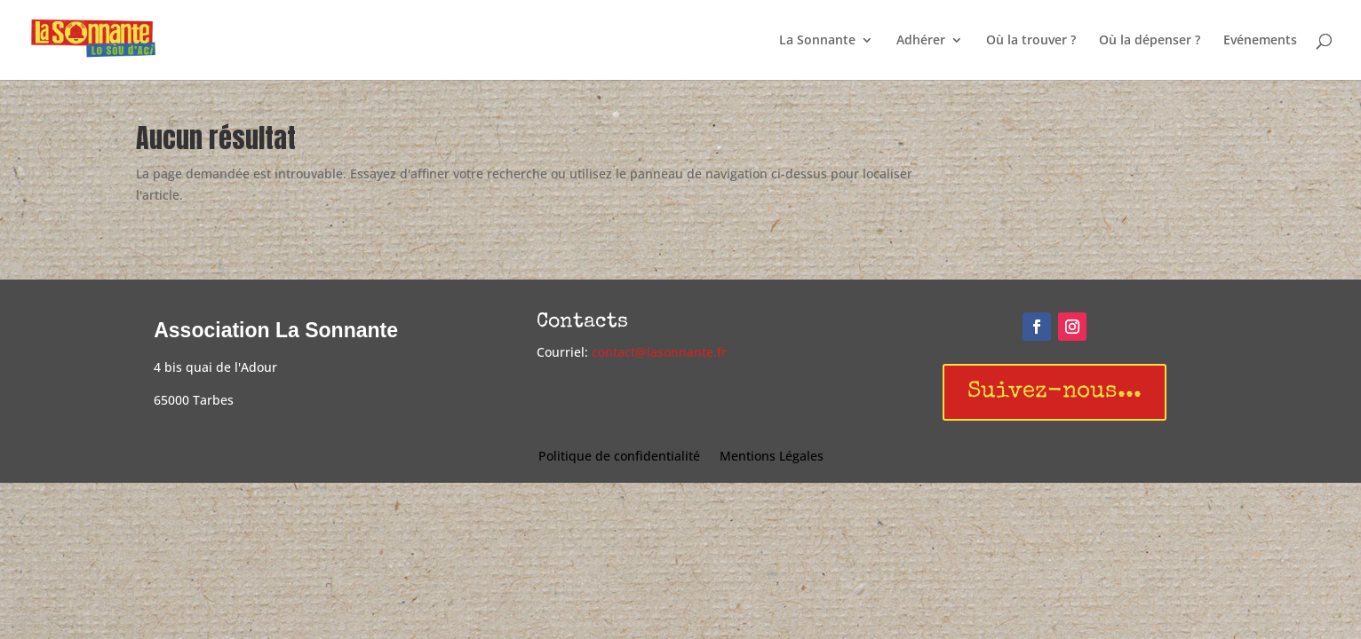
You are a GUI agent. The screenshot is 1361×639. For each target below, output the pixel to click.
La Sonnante (817, 41)
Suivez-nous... (1054, 392)
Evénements (1260, 41)
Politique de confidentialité (619, 457)
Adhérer (920, 41)
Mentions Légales (772, 457)
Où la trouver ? (1031, 41)
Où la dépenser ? (1149, 41)
